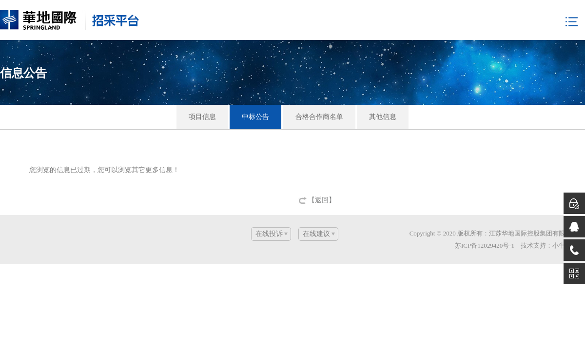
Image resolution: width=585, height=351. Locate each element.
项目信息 (202, 116)
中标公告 (255, 116)
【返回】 (321, 200)
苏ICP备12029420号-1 (484, 245)
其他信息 (382, 116)
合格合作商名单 (319, 116)
